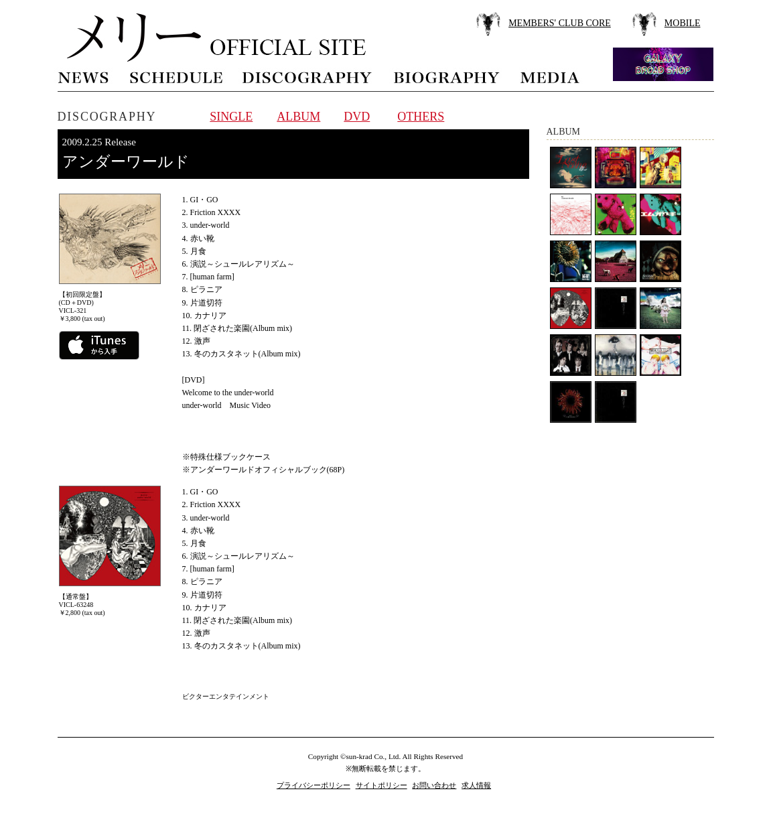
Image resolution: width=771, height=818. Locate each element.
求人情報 (476, 785)
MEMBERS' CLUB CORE (559, 23)
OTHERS (420, 116)
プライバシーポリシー (313, 785)
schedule (176, 76)
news (84, 76)
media (550, 76)
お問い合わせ (434, 785)
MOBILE (682, 23)
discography (308, 76)
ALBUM (298, 116)
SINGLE (231, 116)
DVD (357, 116)
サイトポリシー (381, 785)
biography (446, 76)
